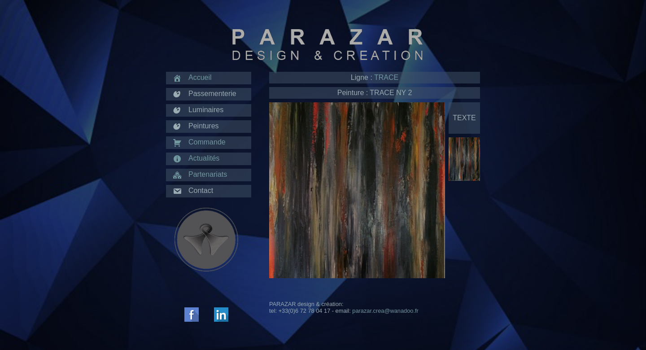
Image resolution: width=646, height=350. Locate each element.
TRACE (386, 77)
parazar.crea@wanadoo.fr (385, 310)
